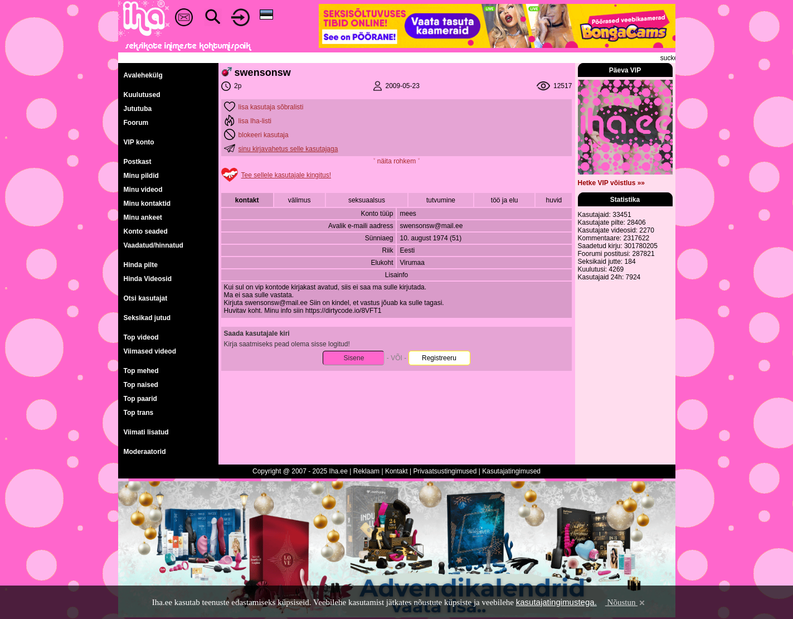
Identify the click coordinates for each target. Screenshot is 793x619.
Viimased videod (150, 351)
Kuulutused (142, 95)
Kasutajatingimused (511, 471)
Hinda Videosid (148, 279)
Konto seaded (146, 231)
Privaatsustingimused (444, 471)
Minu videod (143, 190)
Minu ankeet (143, 217)
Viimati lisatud (146, 432)
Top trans (139, 413)
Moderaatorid (145, 452)
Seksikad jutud (147, 318)
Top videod (141, 337)
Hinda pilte (141, 265)
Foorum (136, 123)
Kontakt (396, 471)
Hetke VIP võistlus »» (611, 183)
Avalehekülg (143, 75)
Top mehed (141, 371)
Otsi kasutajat (146, 298)
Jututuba (138, 109)
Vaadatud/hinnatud (153, 245)
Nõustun (625, 602)
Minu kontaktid (147, 203)
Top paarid (140, 399)
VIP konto (139, 142)
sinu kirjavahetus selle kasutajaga (288, 149)
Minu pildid (141, 176)
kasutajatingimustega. (556, 602)
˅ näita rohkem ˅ (396, 161)
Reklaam (366, 471)
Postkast (138, 162)
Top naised (141, 385)
